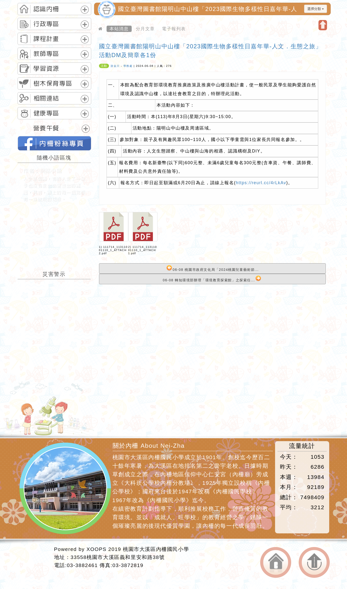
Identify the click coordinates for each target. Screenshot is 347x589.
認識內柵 (46, 9)
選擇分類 (315, 9)
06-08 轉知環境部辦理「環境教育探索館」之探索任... (212, 278)
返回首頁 (275, 562)
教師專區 (46, 54)
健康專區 (46, 113)
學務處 (128, 65)
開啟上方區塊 (322, 25)
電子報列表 (174, 28)
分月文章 (145, 28)
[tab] (54, 9)
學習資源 (46, 68)
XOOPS (97, 549)
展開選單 (85, 10)
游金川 (115, 65)
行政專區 (46, 24)
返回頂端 (314, 562)
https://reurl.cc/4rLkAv (261, 182)
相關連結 (46, 98)
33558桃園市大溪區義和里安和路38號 (117, 557)
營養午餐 (46, 128)
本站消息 (119, 28)
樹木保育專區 (52, 83)
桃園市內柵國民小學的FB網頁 (54, 143)
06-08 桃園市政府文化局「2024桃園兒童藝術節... (212, 268)
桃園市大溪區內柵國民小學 (156, 549)
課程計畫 (46, 39)
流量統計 (302, 446)
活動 (104, 66)
